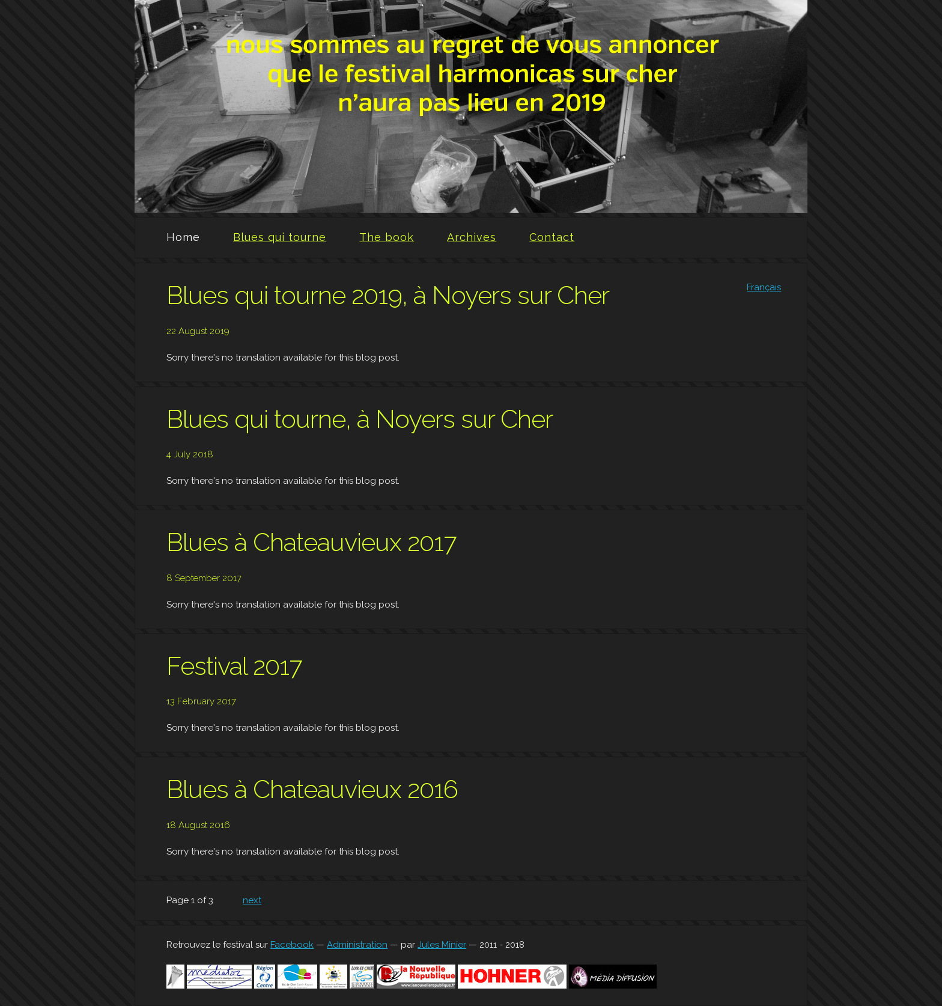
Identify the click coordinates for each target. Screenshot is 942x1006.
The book (386, 237)
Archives (471, 237)
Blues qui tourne (279, 237)
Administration (357, 944)
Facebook (292, 944)
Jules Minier (442, 944)
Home (183, 237)
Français (764, 287)
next (252, 900)
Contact (551, 237)
